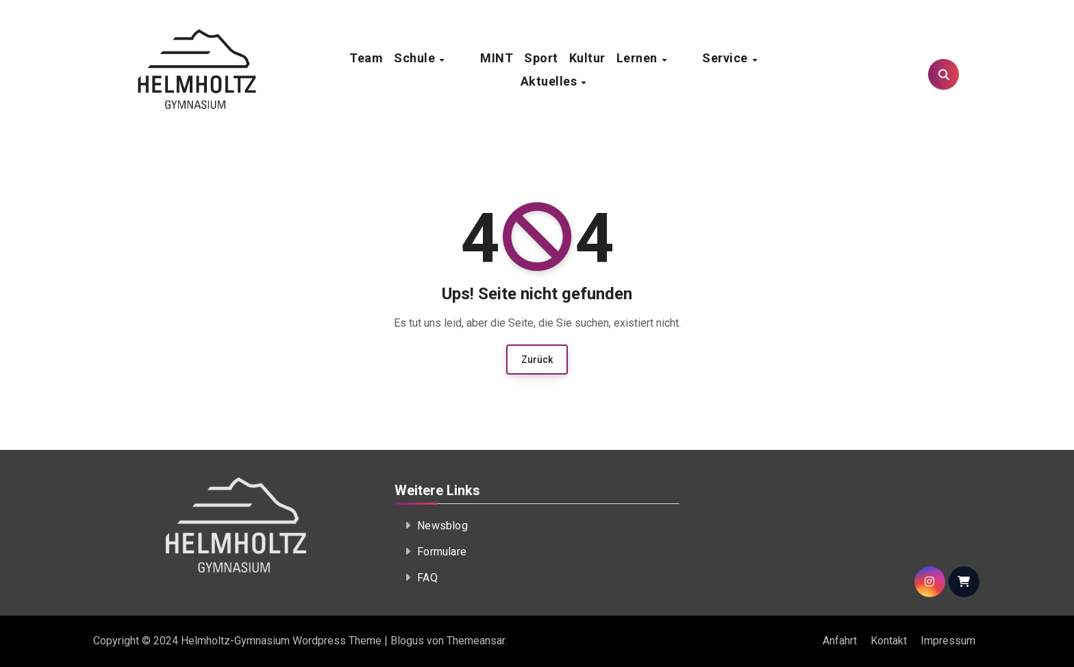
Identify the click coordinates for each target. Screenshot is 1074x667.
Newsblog (442, 525)
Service (675, 69)
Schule (415, 69)
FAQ (427, 577)
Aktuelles (747, 69)
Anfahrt (840, 640)
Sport (515, 69)
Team (365, 69)
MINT (470, 69)
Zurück (537, 359)
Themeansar (476, 640)
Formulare (441, 551)
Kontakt (889, 640)
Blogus (407, 640)
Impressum (948, 640)
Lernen (612, 69)
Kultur (561, 69)
